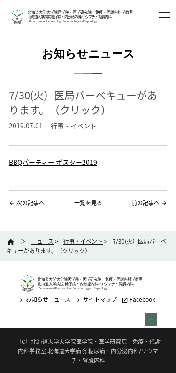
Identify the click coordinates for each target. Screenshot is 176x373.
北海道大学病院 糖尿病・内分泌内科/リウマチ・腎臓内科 (69, 17)
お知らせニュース (44, 299)
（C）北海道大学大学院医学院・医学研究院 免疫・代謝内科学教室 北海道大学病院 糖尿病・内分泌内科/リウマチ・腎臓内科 (88, 351)
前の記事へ (145, 203)
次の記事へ (30, 203)
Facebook (138, 299)
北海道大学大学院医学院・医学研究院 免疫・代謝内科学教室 (80, 12)
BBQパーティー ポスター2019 (53, 162)
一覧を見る (88, 203)
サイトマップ (96, 299)
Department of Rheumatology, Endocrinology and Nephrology (63, 21)
